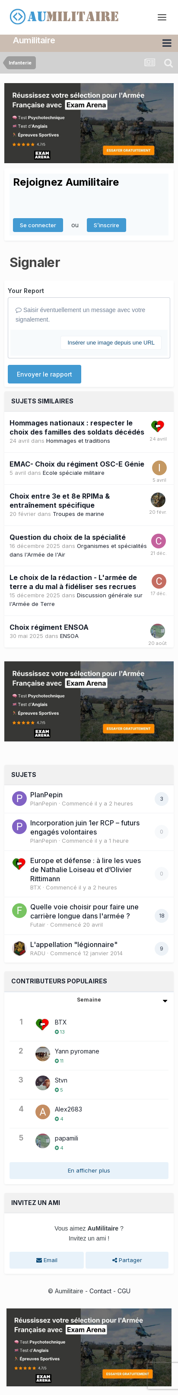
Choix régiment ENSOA (49, 627)
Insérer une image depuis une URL (111, 342)
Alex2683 (68, 1109)
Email (46, 1259)
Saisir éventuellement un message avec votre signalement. (80, 314)
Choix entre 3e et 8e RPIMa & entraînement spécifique (60, 500)
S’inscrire (106, 225)
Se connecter (38, 225)
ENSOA (69, 635)
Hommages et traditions (78, 440)
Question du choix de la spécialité (68, 537)
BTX (35, 887)
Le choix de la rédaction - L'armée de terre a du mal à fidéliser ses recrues (73, 582)
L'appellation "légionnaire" (74, 944)
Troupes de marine (78, 513)
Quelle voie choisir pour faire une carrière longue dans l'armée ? (84, 911)
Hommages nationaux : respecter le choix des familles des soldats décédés (77, 427)
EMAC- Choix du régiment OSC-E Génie (77, 464)
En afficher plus (89, 1170)
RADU (37, 953)
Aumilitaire (34, 40)
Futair (37, 924)
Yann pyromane (77, 1051)
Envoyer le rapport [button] (44, 374)
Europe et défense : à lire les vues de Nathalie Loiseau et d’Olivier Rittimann (85, 869)
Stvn (61, 1080)
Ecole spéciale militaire (74, 472)
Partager (127, 1259)
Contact (100, 1291)
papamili (66, 1138)
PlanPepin (46, 794)
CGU (124, 1291)
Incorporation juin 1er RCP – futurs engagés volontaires (85, 827)
